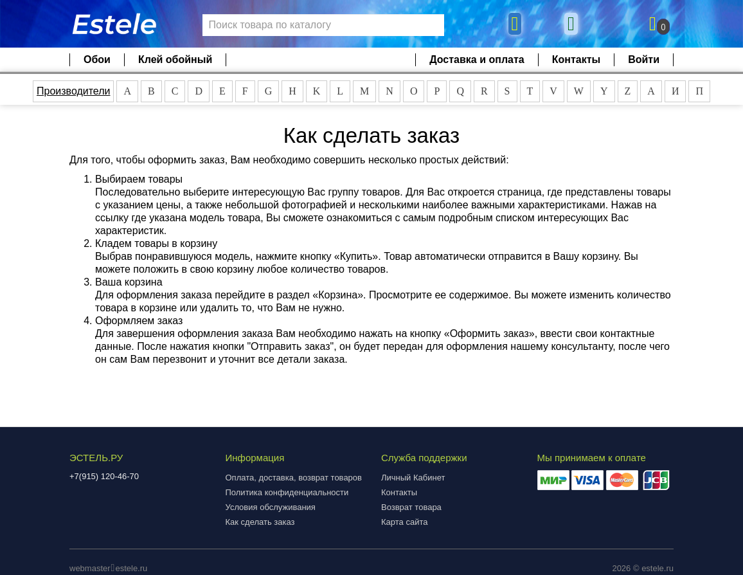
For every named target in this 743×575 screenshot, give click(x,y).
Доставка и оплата (476, 59)
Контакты (576, 59)
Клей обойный (175, 59)
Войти (643, 59)
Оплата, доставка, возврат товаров (294, 477)
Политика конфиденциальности (287, 492)
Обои (97, 59)
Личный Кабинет (413, 477)
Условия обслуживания (271, 507)
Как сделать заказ (260, 522)
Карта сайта (404, 522)
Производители (74, 91)
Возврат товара (411, 507)
